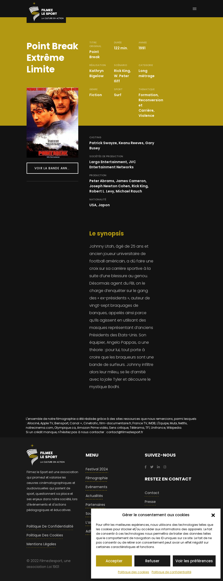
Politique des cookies (133, 572)
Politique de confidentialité (171, 572)
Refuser (152, 561)
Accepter (114, 561)
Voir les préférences (194, 561)
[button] (213, 515)
